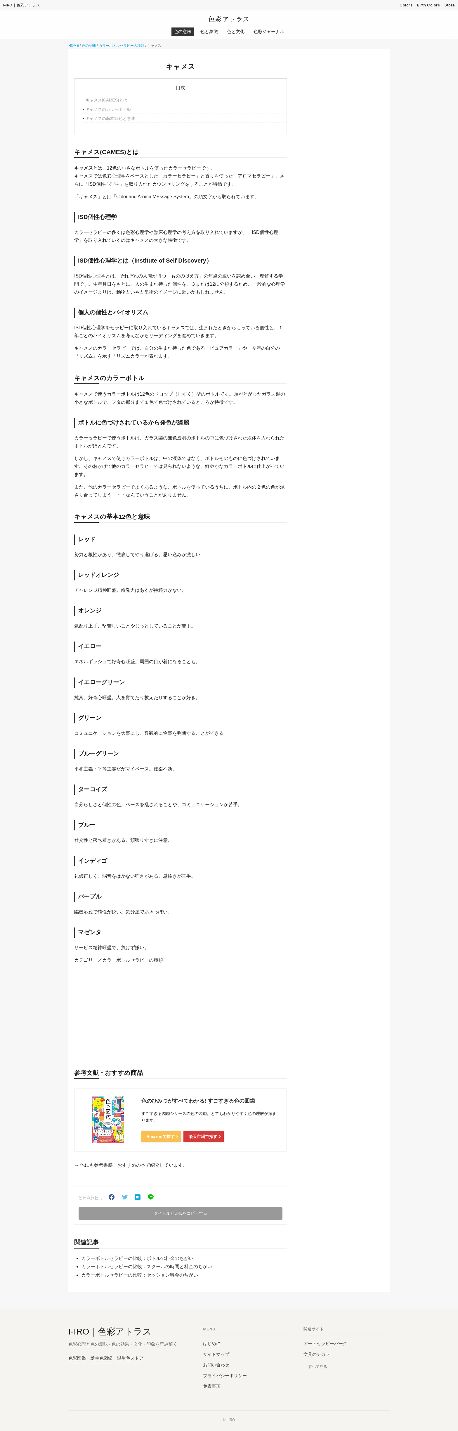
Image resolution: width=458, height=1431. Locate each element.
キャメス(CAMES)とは (106, 100)
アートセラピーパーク (325, 1344)
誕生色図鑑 (101, 1358)
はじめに (212, 1344)
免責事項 (212, 1386)
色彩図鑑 (77, 1358)
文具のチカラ (316, 1354)
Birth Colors (428, 5)
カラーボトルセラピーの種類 (121, 46)
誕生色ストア (130, 1358)
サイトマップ (216, 1354)
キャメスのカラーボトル (108, 110)
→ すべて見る (315, 1367)
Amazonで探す (160, 1137)
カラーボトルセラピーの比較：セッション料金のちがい (139, 1275)
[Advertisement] (180, 1014)
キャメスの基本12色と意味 (110, 119)
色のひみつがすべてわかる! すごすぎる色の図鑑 (198, 1101)
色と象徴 (209, 32)
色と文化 (236, 32)
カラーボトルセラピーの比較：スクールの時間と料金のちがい (146, 1267)
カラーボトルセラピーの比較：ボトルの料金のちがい (137, 1258)
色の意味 (89, 46)
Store (450, 5)
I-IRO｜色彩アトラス (21, 5)
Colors (406, 5)
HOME (73, 46)
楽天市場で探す (202, 1137)
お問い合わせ (216, 1365)
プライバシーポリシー (225, 1376)
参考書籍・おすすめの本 (119, 1165)
